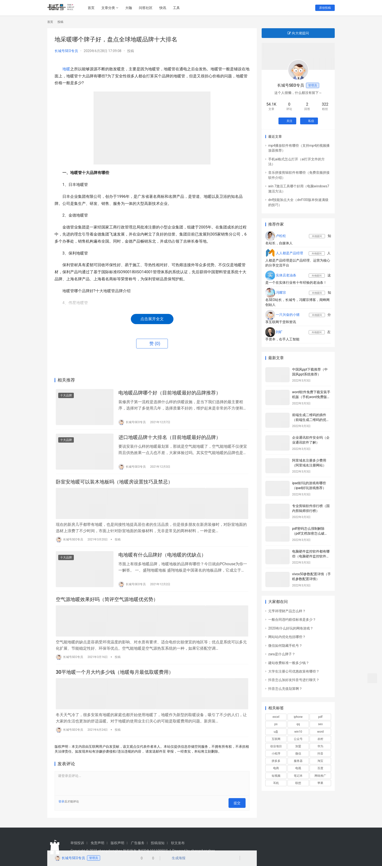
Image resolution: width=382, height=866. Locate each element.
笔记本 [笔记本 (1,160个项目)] (298, 775)
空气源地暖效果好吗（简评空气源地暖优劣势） (107, 604)
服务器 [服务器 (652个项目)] (298, 761)
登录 (61, 804)
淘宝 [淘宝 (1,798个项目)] (320, 761)
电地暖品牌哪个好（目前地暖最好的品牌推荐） (169, 393)
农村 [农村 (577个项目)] (320, 739)
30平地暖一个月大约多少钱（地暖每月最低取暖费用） (114, 676)
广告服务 (137, 842)
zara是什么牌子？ (281, 654)
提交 (239, 804)
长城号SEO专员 (66, 51)
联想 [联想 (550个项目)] (298, 783)
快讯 (164, 8)
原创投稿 (325, 7)
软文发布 (178, 842)
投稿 (130, 51)
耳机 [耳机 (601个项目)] (276, 783)
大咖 (130, 8)
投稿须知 (157, 842)
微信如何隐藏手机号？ (285, 645)
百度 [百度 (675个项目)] (320, 768)
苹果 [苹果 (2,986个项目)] (320, 783)
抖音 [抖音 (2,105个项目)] (320, 753)
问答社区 (147, 8)
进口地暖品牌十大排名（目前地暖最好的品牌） (169, 439)
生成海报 (176, 859)
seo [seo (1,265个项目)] (320, 724)
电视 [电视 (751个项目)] (298, 768)
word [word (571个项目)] (320, 731)
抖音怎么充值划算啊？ (285, 689)
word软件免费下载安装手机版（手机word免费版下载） (311, 396)
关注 (287, 121)
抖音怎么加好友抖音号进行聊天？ (293, 680)
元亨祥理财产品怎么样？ (287, 611)
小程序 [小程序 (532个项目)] (276, 753)
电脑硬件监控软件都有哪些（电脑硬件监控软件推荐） (311, 556)
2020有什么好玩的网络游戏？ (290, 628)
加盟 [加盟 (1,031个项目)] (298, 746)
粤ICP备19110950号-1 (154, 850)
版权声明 (117, 842)
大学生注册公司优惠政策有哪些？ (293, 671)
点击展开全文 (152, 319)
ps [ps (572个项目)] (275, 724)
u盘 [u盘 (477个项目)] (276, 731)
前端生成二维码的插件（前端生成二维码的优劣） (309, 419)
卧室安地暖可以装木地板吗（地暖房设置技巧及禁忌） (114, 485)
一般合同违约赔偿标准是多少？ (292, 619)
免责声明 (97, 842)
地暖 (66, 69)
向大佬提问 (298, 33)
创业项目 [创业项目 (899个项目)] (276, 746)
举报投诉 (77, 842)
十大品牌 (66, 396)
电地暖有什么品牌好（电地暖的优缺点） (162, 558)
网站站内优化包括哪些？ (287, 637)
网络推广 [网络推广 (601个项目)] (320, 775)
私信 (309, 121)
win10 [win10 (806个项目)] (298, 731)
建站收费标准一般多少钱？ (288, 663)
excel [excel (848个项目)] (276, 717)
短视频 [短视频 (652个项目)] (276, 775)
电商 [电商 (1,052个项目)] (276, 768)
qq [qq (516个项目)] (298, 724)
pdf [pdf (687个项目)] (320, 717)
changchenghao (203, 850)
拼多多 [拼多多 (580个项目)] (276, 761)
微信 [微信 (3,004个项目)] (298, 753)
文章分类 (110, 8)
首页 (93, 8)
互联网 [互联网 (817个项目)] (276, 739)
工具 (178, 8)
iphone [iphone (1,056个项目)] (298, 717)
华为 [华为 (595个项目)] (320, 746)
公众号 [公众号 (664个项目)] (298, 739)
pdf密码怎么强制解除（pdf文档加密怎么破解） (308, 533)
